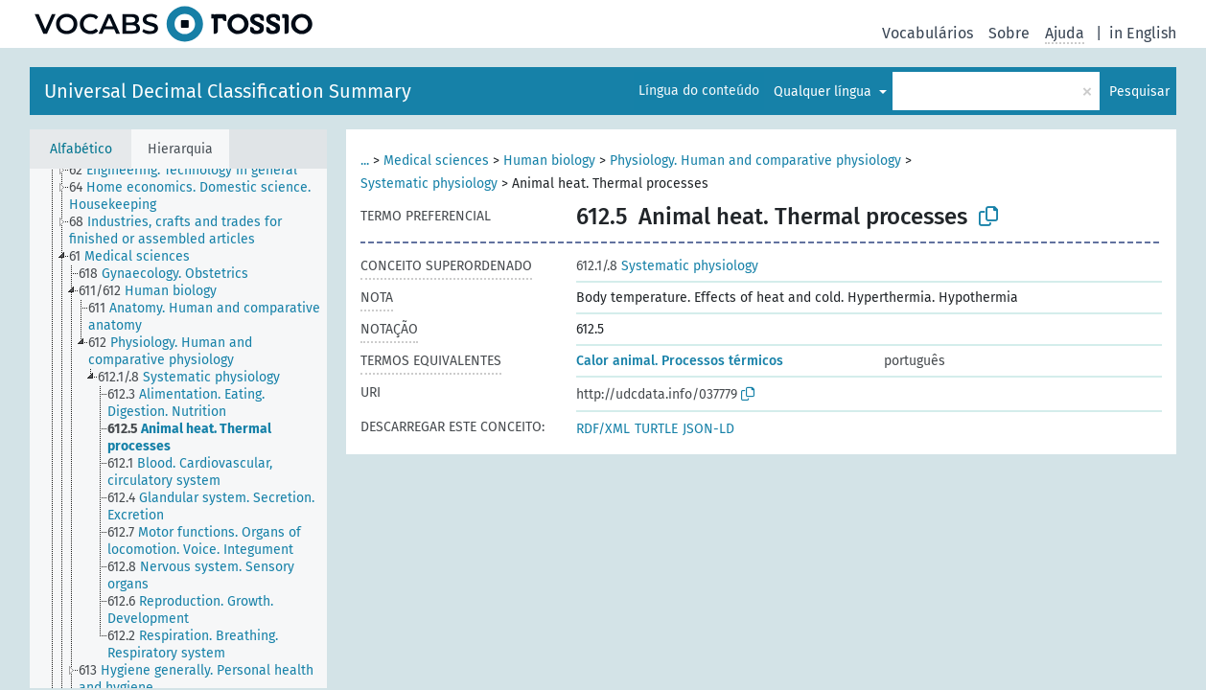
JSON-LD (708, 429)
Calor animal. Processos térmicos (679, 361)
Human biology (549, 160)
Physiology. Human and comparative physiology (755, 160)
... (364, 160)
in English (1142, 33)
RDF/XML (603, 429)
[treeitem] (191, 170)
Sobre (1009, 33)
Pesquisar (1139, 91)
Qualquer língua (824, 91)
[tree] (178, 428)
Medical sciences (436, 160)
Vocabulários (927, 33)
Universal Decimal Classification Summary (227, 91)
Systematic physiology (429, 183)
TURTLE (656, 429)
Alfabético (81, 149)
